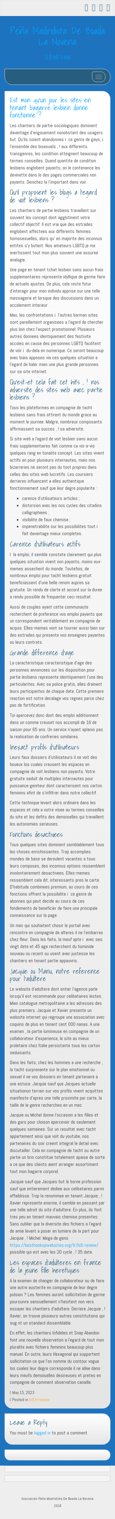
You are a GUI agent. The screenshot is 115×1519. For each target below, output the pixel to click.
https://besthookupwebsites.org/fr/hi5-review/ (54, 1245)
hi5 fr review (39, 1399)
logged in (42, 1433)
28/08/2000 (57, 56)
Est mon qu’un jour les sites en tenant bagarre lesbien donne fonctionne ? (50, 107)
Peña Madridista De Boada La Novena (57, 36)
